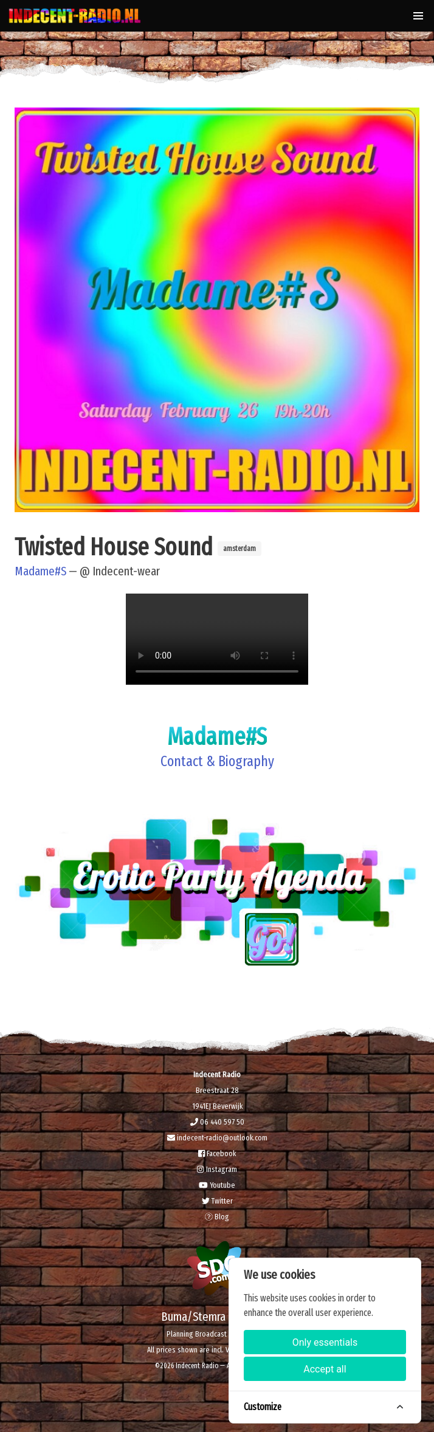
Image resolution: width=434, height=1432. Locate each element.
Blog (217, 1216)
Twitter (217, 1200)
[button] (418, 16)
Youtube (217, 1185)
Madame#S (40, 571)
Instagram (216, 1169)
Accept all (324, 1369)
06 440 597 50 (217, 1121)
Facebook (217, 1153)
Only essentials (325, 1342)
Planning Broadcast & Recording (217, 1333)
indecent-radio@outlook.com (217, 1137)
